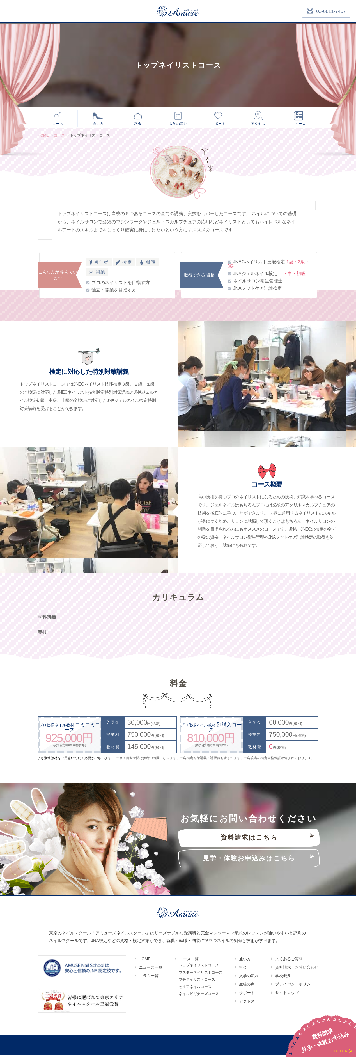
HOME (145, 961)
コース (58, 124)
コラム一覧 (149, 978)
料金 (138, 124)
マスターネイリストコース (200, 976)
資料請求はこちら (249, 839)
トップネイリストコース (199, 968)
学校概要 (283, 978)
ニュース (298, 124)
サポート (218, 124)
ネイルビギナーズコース (199, 1000)
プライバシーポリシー (294, 986)
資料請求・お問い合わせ (296, 969)
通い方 (98, 124)
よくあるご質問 (289, 961)
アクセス (258, 124)
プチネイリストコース (197, 984)
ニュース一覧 (150, 969)
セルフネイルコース (195, 992)
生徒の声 (247, 986)
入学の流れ (178, 124)
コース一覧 (189, 961)
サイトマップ (287, 995)
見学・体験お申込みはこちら (249, 860)
